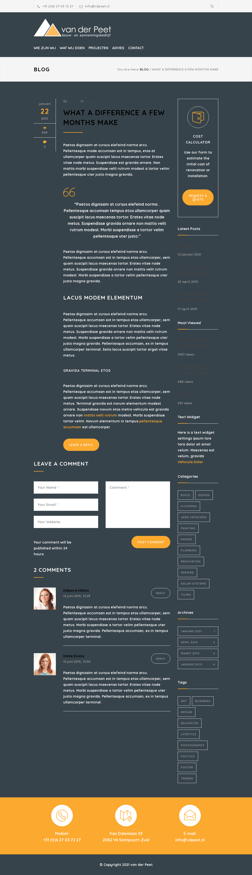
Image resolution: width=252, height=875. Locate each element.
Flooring (189, 506)
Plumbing (189, 550)
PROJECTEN (98, 48)
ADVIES (118, 48)
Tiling (186, 594)
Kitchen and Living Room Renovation (194, 297)
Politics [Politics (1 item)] (188, 756)
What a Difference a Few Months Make (195, 270)
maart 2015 (198, 653)
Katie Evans (73, 656)
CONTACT (136, 48)
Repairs (89, 101)
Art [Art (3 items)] (184, 701)
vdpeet (73, 101)
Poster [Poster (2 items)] (187, 767)
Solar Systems (107, 101)
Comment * (138, 504)
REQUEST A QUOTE (198, 197)
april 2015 (198, 642)
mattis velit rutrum (100, 415)
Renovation (191, 561)
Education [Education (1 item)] (189, 723)
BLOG (42, 69)
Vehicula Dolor (190, 462)
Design (204, 495)
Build (185, 495)
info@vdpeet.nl (97, 6)
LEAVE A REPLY (81, 445)
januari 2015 (198, 664)
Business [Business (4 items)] (202, 701)
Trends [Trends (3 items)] (187, 778)
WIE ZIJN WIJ (45, 48)
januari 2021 (198, 631)
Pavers (186, 539)
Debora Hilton (76, 590)
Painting (188, 528)
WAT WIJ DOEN (72, 48)
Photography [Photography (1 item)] (193, 745)
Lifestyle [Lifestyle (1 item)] (188, 734)
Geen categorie (194, 517)
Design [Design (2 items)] (186, 712)
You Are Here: (128, 69)
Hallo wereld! (189, 246)
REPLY (160, 593)
